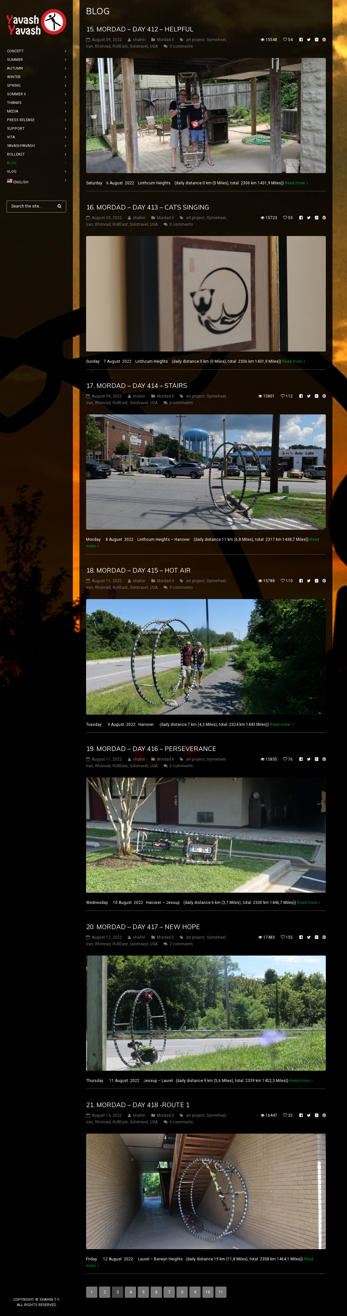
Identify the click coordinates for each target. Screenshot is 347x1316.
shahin (139, 39)
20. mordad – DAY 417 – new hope (143, 927)
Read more (295, 183)
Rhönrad (103, 46)
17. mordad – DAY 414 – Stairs (136, 386)
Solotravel (139, 46)
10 (208, 1292)
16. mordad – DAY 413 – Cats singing (147, 207)
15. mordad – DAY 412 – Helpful (139, 29)
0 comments (181, 46)
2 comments (181, 944)
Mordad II (165, 39)
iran (89, 46)
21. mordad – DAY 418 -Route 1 (137, 1105)
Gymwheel (216, 39)
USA (154, 46)
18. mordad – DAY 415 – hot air (138, 570)
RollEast (120, 46)
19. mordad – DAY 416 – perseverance (151, 749)
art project (195, 39)
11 (221, 1292)
